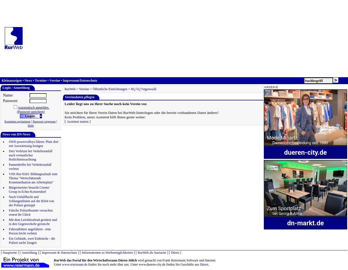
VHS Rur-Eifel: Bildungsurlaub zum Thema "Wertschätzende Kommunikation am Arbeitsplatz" (33, 178)
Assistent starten (78, 122)
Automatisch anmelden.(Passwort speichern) (33, 110)
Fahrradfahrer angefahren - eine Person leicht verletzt (30, 231)
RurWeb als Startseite (152, 253)
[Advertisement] (188, 38)
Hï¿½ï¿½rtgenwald (143, 89)
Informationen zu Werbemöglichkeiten (107, 253)
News (28, 80)
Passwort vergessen (44, 121)
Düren (175, 253)
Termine (41, 80)
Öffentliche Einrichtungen (110, 89)
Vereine (54, 80)
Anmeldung (29, 253)
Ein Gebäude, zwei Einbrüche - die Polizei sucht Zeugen (32, 241)
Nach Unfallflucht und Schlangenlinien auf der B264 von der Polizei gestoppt (31, 201)
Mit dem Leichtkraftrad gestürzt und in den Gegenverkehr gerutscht (33, 222)
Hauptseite (10, 253)
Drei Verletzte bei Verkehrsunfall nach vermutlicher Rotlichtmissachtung (30, 155)
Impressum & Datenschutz (59, 253)
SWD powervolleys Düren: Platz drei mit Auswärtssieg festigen (33, 144)
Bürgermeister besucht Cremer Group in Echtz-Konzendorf (29, 190)
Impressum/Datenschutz (80, 80)
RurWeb (70, 89)
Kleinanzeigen (12, 80)
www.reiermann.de (74, 264)
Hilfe (31, 125)
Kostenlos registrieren (17, 121)
